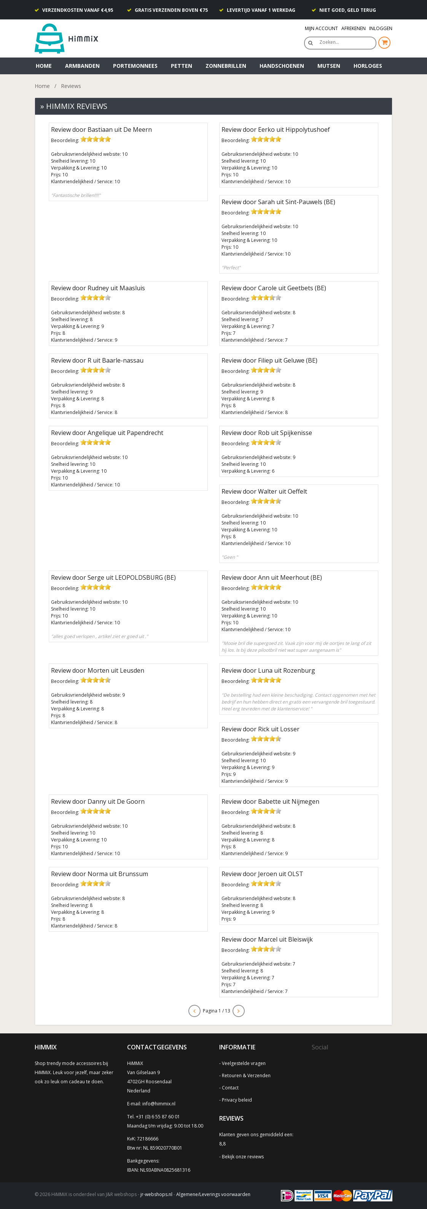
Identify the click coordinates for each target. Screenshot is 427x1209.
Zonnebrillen (226, 65)
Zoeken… (329, 42)
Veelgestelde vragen (244, 1063)
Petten (181, 65)
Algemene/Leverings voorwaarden (213, 1194)
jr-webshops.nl (156, 1194)
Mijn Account (321, 28)
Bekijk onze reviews (243, 1156)
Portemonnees (135, 65)
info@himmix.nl (158, 1103)
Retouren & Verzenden (246, 1075)
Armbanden (82, 65)
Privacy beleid (237, 1100)
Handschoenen (282, 65)
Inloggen (380, 28)
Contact (230, 1087)
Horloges (368, 65)
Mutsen (328, 65)
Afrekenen (353, 28)
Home (44, 65)
